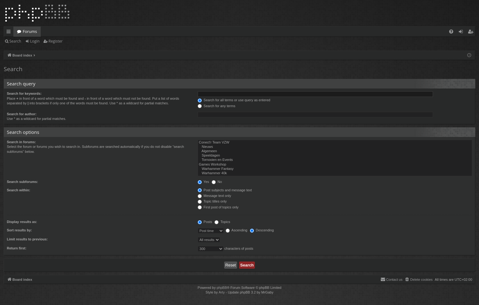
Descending (262, 230)
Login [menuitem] (462, 33)
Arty (222, 292)
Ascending (236, 230)
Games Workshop (335, 164)
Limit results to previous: (27, 239)
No (217, 182)
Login (34, 41)
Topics (222, 222)
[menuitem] (451, 31)
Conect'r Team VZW (335, 142)
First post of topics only (218, 207)
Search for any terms (216, 106)
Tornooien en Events (335, 160)
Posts (205, 222)
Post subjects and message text (225, 190)
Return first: (16, 248)
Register (55, 41)
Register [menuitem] (471, 33)
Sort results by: (19, 230)
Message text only (214, 196)
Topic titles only (212, 201)
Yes (203, 182)
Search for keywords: (24, 93)
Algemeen (335, 151)
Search (15, 41)
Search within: (18, 190)
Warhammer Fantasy (335, 169)
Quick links (9, 33)
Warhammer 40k (335, 173)
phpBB (222, 287)
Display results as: (22, 222)
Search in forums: (21, 142)
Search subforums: (22, 182)
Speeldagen (335, 155)
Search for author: (21, 114)
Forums (30, 31)
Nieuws (335, 147)
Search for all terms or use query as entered (234, 100)
